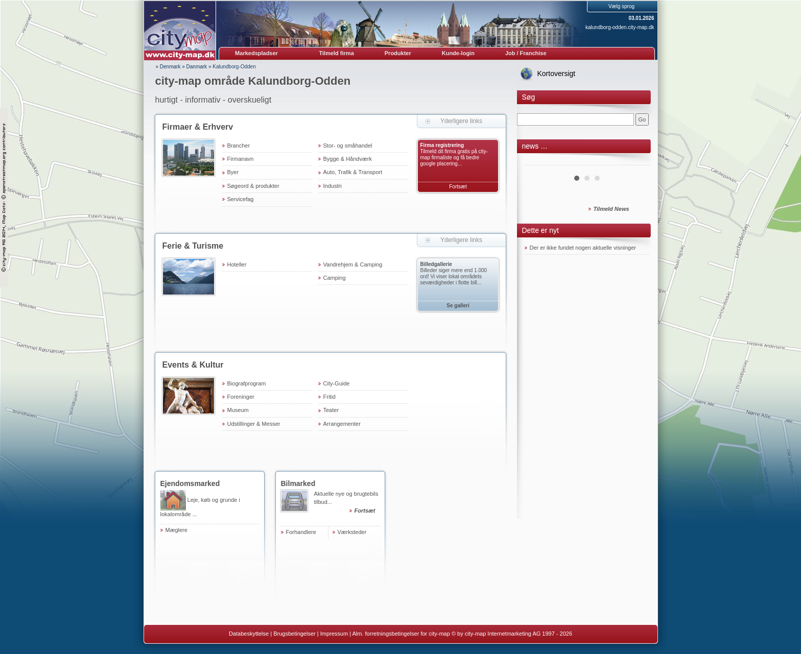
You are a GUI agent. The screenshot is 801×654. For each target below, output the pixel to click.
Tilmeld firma (336, 53)
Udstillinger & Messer (253, 424)
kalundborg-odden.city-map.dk (619, 27)
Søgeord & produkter (253, 186)
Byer (233, 172)
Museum (238, 410)
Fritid (329, 397)
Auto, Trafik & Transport (353, 172)
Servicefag (240, 199)
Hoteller (237, 264)
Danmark (196, 66)
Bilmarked (298, 483)
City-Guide (336, 383)
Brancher (238, 145)
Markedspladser (256, 53)
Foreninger (240, 397)
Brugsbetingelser (294, 634)
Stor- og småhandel (347, 145)
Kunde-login (458, 53)
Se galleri (457, 305)
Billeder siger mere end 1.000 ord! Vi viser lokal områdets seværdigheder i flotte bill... (453, 276)
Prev (538, 161)
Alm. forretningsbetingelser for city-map (401, 634)
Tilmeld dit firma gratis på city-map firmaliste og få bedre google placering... (454, 157)
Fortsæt (457, 186)
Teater (331, 410)
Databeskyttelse (249, 634)
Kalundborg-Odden (234, 66)
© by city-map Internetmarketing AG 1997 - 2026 (512, 634)
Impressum (334, 634)
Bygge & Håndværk (347, 159)
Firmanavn (240, 159)
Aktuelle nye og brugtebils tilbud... (347, 504)
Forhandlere (301, 532)
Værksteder (352, 532)
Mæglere (176, 530)
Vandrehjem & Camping (353, 264)
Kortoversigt (556, 73)
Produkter (398, 53)
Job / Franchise (526, 53)
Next (636, 161)
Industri (332, 186)
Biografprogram (246, 383)
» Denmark (168, 66)
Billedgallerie (436, 264)
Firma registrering (442, 145)
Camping (334, 278)
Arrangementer (342, 424)
